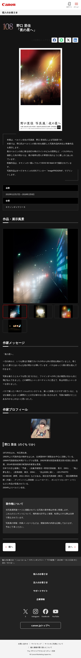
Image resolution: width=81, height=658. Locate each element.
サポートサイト (40, 590)
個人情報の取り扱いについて (41, 647)
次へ (70, 547)
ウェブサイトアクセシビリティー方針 (41, 651)
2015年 (60, 560)
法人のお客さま (40, 582)
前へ (10, 547)
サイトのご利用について (54, 644)
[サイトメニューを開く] (76, 5)
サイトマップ (36, 644)
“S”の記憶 (50, 560)
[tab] (15, 311)
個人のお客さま (10, 12)
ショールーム (21, 560)
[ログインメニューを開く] (69, 5)
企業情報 (40, 599)
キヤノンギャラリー (36, 560)
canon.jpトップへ (40, 625)
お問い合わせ (23, 644)
